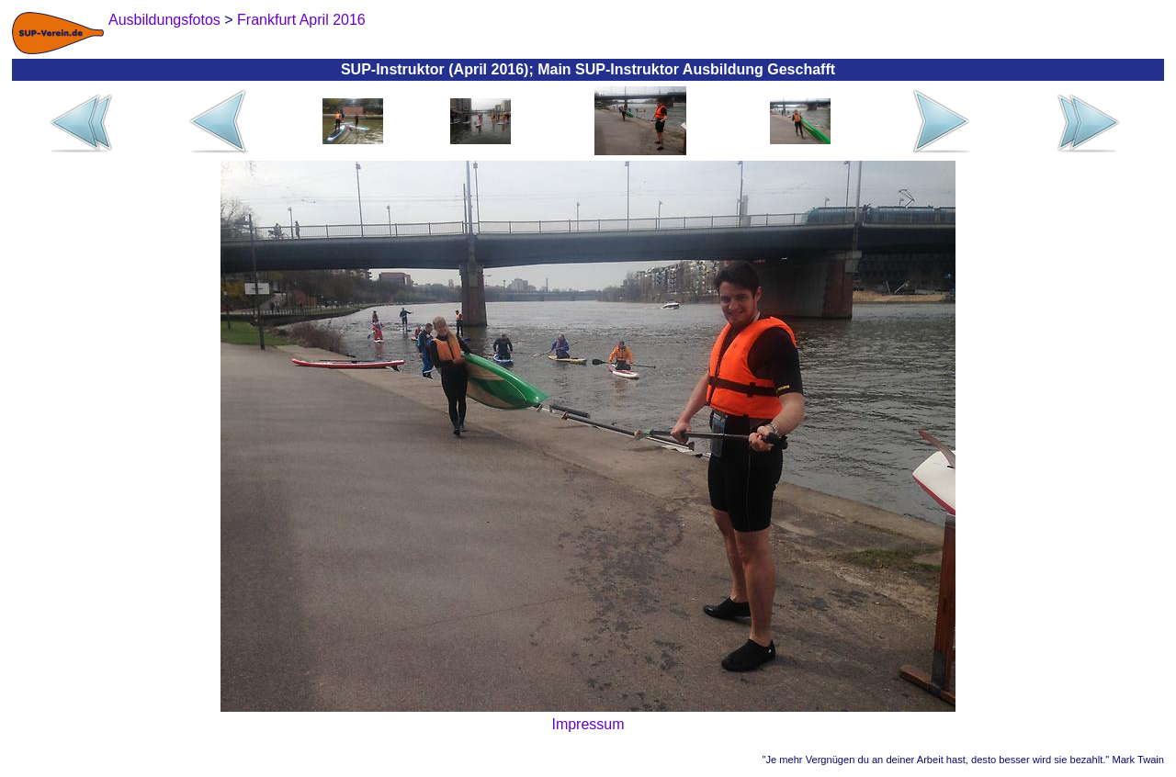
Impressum (587, 724)
